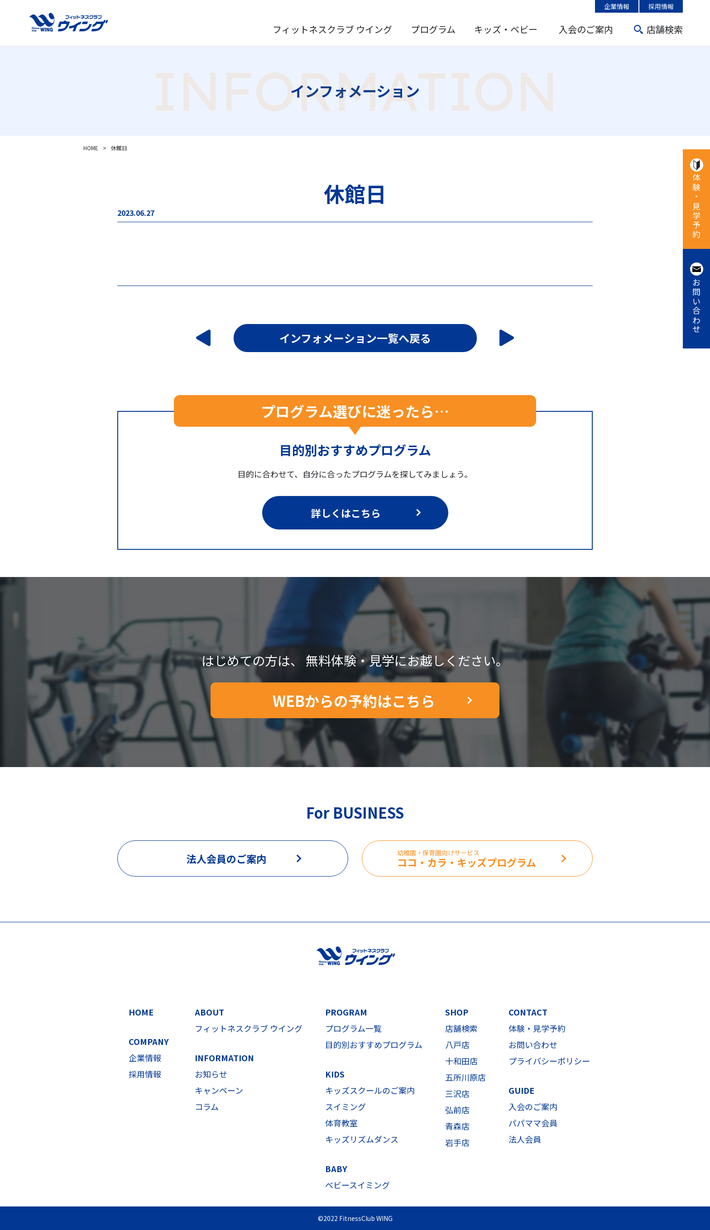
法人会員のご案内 (226, 858)
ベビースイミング (357, 1185)
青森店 (457, 1126)
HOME (141, 1012)
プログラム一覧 (353, 1028)
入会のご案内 (586, 29)
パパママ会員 (533, 1123)
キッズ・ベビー (505, 29)
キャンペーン (219, 1090)
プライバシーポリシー (549, 1061)
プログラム (433, 29)
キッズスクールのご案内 (370, 1090)
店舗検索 (665, 29)
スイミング (345, 1106)
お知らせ (211, 1074)
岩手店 (457, 1142)
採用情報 (661, 6)
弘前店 (457, 1110)
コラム (207, 1106)
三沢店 (457, 1093)
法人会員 (525, 1139)
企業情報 (616, 6)
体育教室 (341, 1123)
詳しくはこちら (346, 512)
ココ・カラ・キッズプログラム (494, 858)
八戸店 (457, 1044)
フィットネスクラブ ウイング (332, 29)
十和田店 (461, 1061)
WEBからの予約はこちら (354, 700)
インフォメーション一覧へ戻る (355, 338)
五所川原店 (465, 1077)
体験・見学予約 (696, 206)
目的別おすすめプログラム (373, 1044)
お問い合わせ (696, 306)
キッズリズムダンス (361, 1139)
